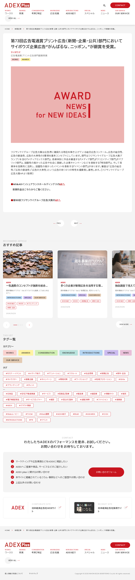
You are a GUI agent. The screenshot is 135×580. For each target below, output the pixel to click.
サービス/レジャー (35, 400)
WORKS (15, 60)
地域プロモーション (104, 379)
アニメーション (55, 373)
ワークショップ (82, 379)
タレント (31, 385)
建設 (52, 400)
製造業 (80, 394)
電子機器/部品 (13, 400)
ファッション (103, 400)
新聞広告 (105, 373)
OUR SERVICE (12, 360)
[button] (67, 105)
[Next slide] (29, 325)
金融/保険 (85, 400)
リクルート (73, 373)
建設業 (94, 394)
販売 (124, 394)
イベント (45, 420)
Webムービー (13, 414)
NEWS (126, 353)
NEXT (76, 223)
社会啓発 (89, 373)
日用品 (10, 394)
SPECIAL (111, 353)
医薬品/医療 (64, 394)
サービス (47, 394)
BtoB (76, 414)
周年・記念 (121, 373)
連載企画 (29, 379)
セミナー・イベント (14, 373)
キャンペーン (47, 379)
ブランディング (13, 385)
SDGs (122, 379)
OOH (106, 414)
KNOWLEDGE (68, 353)
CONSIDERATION (46, 353)
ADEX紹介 (62, 414)
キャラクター (12, 379)
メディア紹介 (35, 373)
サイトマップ (33, 574)
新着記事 (18, 29)
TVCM (29, 414)
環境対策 (64, 379)
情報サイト (110, 394)
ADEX (9, 405)
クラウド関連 (26, 405)
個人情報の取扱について (14, 574)
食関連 (119, 400)
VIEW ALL (12, 18)
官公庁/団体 (68, 400)
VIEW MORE (124, 324)
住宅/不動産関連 (28, 394)
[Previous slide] (6, 325)
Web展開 (45, 414)
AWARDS (25, 60)
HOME (7, 29)
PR (32, 420)
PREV (59, 223)
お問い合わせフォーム (106, 472)
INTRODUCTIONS (91, 353)
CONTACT (120, 5)
